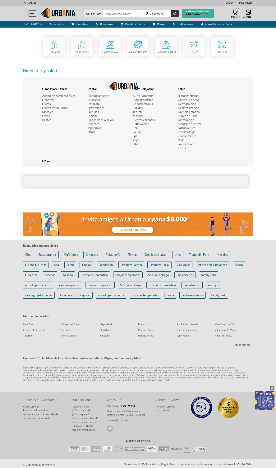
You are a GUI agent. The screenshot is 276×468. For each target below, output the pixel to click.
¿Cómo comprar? (81, 410)
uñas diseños (185, 275)
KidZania (105, 335)
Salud (181, 89)
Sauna (137, 132)
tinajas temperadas (127, 275)
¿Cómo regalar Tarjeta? (84, 422)
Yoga (136, 140)
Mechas (50, 275)
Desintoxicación (188, 107)
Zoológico (183, 264)
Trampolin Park (199, 254)
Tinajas (86, 264)
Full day (138, 107)
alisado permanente (38, 285)
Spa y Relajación (143, 89)
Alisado (68, 275)
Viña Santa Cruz (223, 335)
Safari (70, 264)
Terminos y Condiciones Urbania (40, 414)
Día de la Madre (133, 24)
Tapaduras (94, 128)
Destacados (56, 24)
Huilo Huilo (106, 330)
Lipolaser (31, 275)
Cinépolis (66, 330)
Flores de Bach (187, 116)
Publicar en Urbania (82, 426)
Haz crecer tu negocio (84, 429)
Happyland (106, 324)
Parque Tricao (145, 335)
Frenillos (93, 112)
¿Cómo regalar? (80, 414)
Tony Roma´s (184, 335)
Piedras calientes (144, 120)
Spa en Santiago (158, 275)
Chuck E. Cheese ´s (33, 330)
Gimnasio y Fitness (54, 89)
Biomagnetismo (143, 99)
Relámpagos (183, 24)
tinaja (170, 295)
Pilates (46, 120)
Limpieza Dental (131, 264)
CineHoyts (29, 335)
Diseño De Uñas (35, 264)
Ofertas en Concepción (75, 295)
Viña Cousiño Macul (226, 330)
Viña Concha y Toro (225, 324)
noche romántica (193, 295)
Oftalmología (186, 132)
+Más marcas (242, 344)
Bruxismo (93, 99)
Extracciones (95, 107)
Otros (46, 116)
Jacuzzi (137, 112)
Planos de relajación (100, 120)
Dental (92, 89)
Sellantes (93, 124)
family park (208, 275)
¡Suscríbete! (245, 3)
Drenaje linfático (189, 112)
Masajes (47, 112)
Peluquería (113, 254)
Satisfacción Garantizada (36, 418)
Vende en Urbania (165, 406)
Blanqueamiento (98, 95)
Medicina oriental (189, 124)
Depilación (106, 264)
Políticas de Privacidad (35, 410)
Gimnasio (91, 254)
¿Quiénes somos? (81, 406)
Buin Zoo (28, 324)
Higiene (92, 116)
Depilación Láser (156, 254)
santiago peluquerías (39, 295)
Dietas (46, 103)
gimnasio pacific (69, 285)
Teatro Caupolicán (186, 330)
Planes (159, 24)
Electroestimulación (55, 107)
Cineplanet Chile (70, 324)
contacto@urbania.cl (118, 420)
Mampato (143, 324)
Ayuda (229, 3)
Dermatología (187, 103)
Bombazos (104, 24)
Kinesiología (186, 120)
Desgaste (93, 103)
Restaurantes (48, 254)
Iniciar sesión (163, 410)
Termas (132, 254)
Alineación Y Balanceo (212, 264)
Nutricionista (186, 128)
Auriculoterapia (143, 95)
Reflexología (141, 124)
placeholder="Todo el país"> (160, 13)
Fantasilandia (68, 335)
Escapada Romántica (94, 275)
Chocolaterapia (143, 103)
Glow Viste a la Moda (216, 24)
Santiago (31, 3)
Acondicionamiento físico (59, 95)
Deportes (48, 99)
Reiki (136, 128)
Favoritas (79, 24)
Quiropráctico (187, 136)
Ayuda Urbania (31, 406)
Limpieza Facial (159, 264)
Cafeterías (71, 254)
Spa (135, 136)
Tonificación (186, 144)
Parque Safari (145, 330)
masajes (213, 285)
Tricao (239, 264)
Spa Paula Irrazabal (187, 324)
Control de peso (188, 99)
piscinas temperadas (145, 295)
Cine (28, 254)
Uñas (177, 254)
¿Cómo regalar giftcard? (85, 418)
